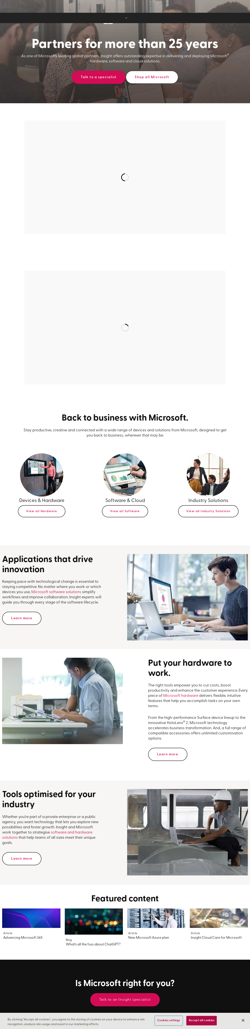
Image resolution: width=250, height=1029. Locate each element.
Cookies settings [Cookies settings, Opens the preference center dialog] (168, 1020)
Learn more (21, 618)
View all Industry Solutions (208, 511)
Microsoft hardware (180, 696)
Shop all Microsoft (152, 77)
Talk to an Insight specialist (125, 1000)
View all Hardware (41, 511)
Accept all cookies (202, 1020)
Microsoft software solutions (56, 592)
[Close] (243, 1020)
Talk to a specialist (99, 77)
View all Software (125, 511)
